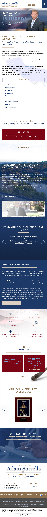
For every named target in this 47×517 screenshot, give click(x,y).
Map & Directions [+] (11, 488)
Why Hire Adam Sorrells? (11, 303)
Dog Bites (7, 104)
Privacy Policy (16, 494)
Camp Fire (7, 85)
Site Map (22, 494)
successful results (30, 66)
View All (23, 376)
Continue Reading (12, 368)
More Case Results (23, 147)
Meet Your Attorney (10, 196)
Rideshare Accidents (10, 96)
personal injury (26, 74)
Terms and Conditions (29, 494)
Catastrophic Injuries (10, 99)
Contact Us (10, 494)
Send (23, 456)
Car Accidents (8, 93)
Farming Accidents (10, 107)
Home (1, 494)
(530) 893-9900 (33, 5)
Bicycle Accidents (9, 87)
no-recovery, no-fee (34, 290)
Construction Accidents (11, 101)
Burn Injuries (8, 90)
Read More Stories (23, 253)
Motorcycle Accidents (11, 110)
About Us (5, 494)
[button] (44, 4)
